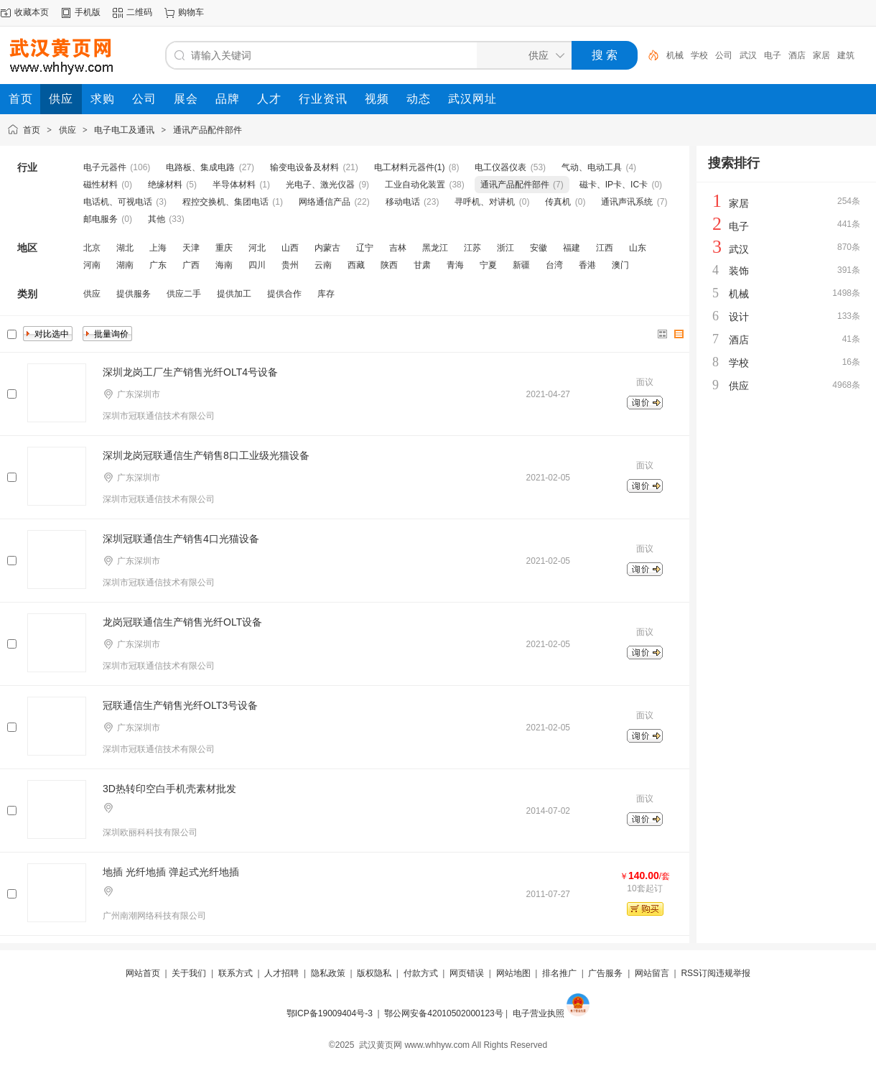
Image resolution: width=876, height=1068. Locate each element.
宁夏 (488, 265)
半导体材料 (234, 185)
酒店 (797, 55)
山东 (637, 248)
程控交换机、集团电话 (225, 202)
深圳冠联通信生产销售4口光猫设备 (181, 538)
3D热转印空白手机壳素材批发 (169, 788)
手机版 (88, 12)
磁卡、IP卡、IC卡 (613, 185)
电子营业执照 (538, 1013)
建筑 (845, 55)
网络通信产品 (324, 202)
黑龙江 (435, 248)
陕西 (389, 265)
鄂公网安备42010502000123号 (443, 1013)
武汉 (748, 55)
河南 (92, 265)
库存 (326, 294)
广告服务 (605, 973)
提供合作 (284, 294)
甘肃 (422, 265)
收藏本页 (31, 12)
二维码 (139, 12)
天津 (191, 248)
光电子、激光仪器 (320, 185)
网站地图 (513, 973)
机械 (675, 55)
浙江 (505, 248)
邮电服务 (100, 219)
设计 (739, 316)
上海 (158, 248)
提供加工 (234, 294)
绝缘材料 (165, 185)
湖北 (125, 248)
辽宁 (364, 248)
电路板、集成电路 (200, 167)
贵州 (290, 265)
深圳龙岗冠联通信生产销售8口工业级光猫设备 (206, 455)
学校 (699, 55)
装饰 (739, 271)
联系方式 (235, 973)
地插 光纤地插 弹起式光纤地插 (171, 872)
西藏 (356, 265)
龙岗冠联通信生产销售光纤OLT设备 (182, 622)
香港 (587, 265)
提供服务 (133, 294)
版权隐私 (374, 973)
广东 (158, 265)
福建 (571, 248)
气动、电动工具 (592, 167)
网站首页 (143, 973)
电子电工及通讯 (124, 130)
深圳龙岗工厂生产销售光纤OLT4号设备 (190, 372)
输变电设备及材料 (304, 167)
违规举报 (733, 973)
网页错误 (466, 973)
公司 (723, 55)
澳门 (620, 265)
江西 (604, 248)
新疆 (521, 265)
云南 (323, 265)
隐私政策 (328, 973)
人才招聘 (281, 973)
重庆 (224, 248)
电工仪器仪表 (500, 167)
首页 (31, 130)
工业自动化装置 (415, 185)
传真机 (558, 202)
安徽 (538, 248)
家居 (821, 55)
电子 (772, 55)
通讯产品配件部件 (207, 130)
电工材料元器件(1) (409, 167)
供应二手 (184, 294)
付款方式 (421, 973)
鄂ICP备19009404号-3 (329, 1013)
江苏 (472, 248)
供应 (67, 130)
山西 (290, 248)
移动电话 (403, 202)
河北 (257, 248)
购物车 (191, 12)
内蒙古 (327, 248)
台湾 (554, 265)
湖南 (125, 265)
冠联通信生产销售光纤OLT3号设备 (180, 705)
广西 (191, 265)
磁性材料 (100, 185)
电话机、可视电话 (117, 202)
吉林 (397, 248)
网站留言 (652, 973)
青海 (455, 265)
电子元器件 (104, 167)
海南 (224, 265)
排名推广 (559, 973)
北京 (92, 248)
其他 (156, 219)
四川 (257, 265)
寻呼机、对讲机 (485, 202)
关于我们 (189, 973)
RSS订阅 (698, 973)
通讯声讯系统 (627, 202)
